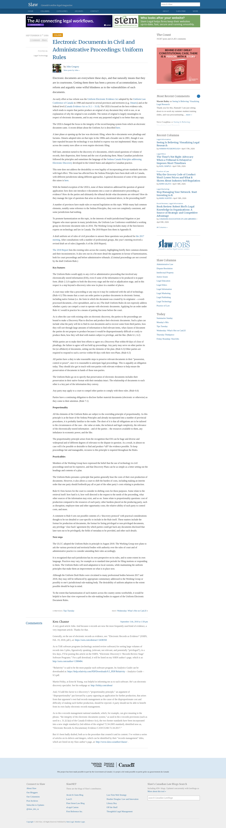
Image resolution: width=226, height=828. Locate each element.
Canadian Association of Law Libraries (177, 219)
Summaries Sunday (165, 318)
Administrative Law (165, 264)
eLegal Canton (72, 807)
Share (44, 40)
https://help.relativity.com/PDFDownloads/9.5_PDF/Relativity (96, 671)
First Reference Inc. (74, 811)
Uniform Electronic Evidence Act (102, 99)
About (166, 11)
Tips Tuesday (68, 611)
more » (189, 115)
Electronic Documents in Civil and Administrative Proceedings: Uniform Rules (98, 49)
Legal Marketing (163, 189)
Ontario (133, 103)
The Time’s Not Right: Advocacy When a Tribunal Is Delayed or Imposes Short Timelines (175, 159)
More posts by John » (71, 70)
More (195, 11)
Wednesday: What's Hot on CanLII (171, 330)
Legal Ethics (161, 154)
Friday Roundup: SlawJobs (168, 339)
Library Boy (112, 803)
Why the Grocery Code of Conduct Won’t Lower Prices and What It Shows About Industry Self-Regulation (178, 177)
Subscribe (181, 11)
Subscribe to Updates (35, 805)
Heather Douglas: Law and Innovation (123, 799)
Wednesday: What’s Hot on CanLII (131, 611)
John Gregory (72, 66)
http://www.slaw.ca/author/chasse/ (111, 742)
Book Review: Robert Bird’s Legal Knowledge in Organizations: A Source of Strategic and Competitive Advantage (177, 211)
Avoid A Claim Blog (74, 795)
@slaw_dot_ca (33, 809)
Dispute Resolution (165, 268)
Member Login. (80, 822)
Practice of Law (163, 171)
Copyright (30, 822)
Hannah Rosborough (169, 148)
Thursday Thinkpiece (165, 335)
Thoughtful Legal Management (120, 811)
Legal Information (164, 139)
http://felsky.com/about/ (102, 685)
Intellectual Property (165, 272)
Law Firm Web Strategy (117, 795)
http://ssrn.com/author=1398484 (67, 661)
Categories (62, 11)
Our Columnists (33, 797)
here (118, 127)
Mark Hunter (165, 198)
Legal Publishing (164, 297)
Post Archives (32, 801)
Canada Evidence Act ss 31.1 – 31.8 (82, 106)
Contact (94, 11)
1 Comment (35, 40)
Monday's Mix (163, 322)
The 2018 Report (60, 250)
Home (30, 11)
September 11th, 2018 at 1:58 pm (134, 621)
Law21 (69, 799)
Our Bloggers (32, 792)
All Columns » (162, 227)
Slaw (33, 4)
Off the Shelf (112, 807)
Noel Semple (165, 166)
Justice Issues (162, 277)
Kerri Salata (165, 183)
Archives (79, 11)
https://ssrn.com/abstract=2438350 (91, 640)
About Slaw (31, 788)
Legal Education (163, 281)
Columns (45, 11)
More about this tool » (157, 791)
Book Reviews (162, 203)
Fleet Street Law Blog (75, 803)
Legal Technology (41, 55)
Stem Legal (70, 822)
